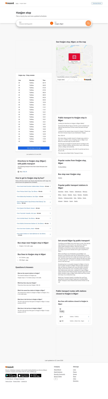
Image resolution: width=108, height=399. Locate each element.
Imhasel (60, 201)
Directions (75, 381)
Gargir (71, 201)
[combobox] (34, 24)
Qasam (64, 195)
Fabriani (66, 201)
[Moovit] (9, 3)
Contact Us (24, 381)
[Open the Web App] (35, 375)
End (55, 22)
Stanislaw (60, 191)
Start (20, 22)
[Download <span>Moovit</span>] (97, 3)
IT (55, 379)
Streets (75, 374)
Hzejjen (60, 178)
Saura (74, 195)
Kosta (84, 198)
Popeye (71, 191)
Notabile (85, 195)
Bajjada (70, 195)
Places (75, 372)
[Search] (88, 23)
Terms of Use (8, 381)
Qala (75, 198)
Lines (74, 369)
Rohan (66, 191)
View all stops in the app (34, 148)
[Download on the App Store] (23, 375)
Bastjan (80, 195)
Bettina (79, 198)
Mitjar (59, 195)
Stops (74, 376)
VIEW (31, 246)
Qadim (76, 201)
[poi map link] (74, 63)
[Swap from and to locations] (51, 23)
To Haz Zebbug (62, 167)
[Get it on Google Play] (11, 375)
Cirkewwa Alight (68, 198)
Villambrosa (78, 191)
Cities (74, 379)
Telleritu (60, 198)
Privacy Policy (16, 381)
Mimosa (85, 191)
